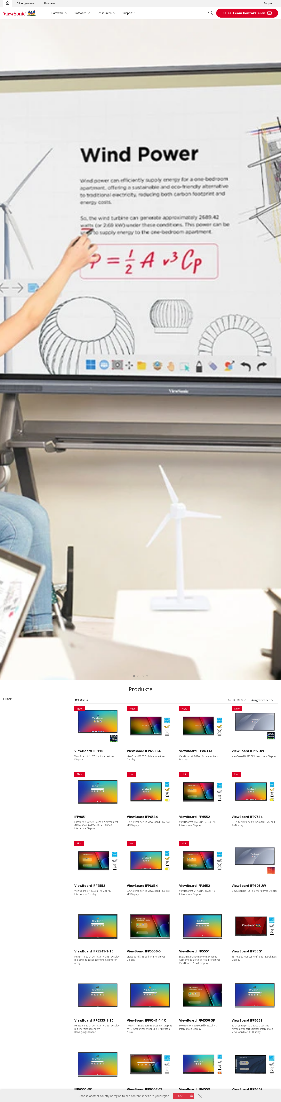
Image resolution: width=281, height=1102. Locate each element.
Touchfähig (16, 1000)
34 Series (21, 737)
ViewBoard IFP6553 (194, 1089)
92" (11, 848)
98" (11, 853)
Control (11, 974)
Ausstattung (15, 926)
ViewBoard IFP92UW (248, 751)
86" (11, 843)
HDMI (13, 931)
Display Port (17, 947)
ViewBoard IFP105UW (249, 885)
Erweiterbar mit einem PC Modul (29, 1005)
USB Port (15, 953)
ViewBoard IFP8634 (142, 885)
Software (80, 13)
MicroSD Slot (17, 958)
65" (11, 832)
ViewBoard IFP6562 (247, 1089)
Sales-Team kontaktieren (244, 13)
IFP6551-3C (83, 1089)
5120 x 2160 (17, 884)
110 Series (21, 780)
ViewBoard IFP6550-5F (197, 1020)
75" (11, 837)
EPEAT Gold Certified (22, 1052)
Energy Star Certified (22, 1041)
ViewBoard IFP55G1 (247, 951)
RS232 (13, 984)
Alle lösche (59, 707)
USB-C (13, 963)
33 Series (21, 732)
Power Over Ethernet (22, 1010)
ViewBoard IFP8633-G (196, 751)
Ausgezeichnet (260, 700)
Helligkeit (13, 895)
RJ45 (12, 979)
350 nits (14, 900)
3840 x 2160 (17, 879)
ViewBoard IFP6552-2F (145, 1089)
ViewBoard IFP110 (88, 751)
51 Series (21, 759)
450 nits (14, 911)
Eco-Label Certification (22, 1037)
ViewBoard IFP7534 (247, 816)
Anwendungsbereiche (21, 722)
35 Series (21, 743)
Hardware (57, 13)
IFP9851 (80, 816)
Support (269, 3)
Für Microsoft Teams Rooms (27, 811)
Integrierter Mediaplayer (24, 1015)
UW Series (21, 790)
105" (12, 858)
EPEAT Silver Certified (22, 1047)
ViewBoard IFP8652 (194, 885)
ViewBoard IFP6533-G (144, 751)
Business (49, 3)
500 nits (14, 916)
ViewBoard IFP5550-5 (144, 951)
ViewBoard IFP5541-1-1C (94, 951)
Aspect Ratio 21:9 (20, 1026)
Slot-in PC (15, 795)
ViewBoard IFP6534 (142, 816)
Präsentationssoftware (23, 801)
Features (12, 995)
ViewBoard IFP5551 (194, 951)
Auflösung (13, 874)
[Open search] (212, 13)
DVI (11, 942)
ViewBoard (11, 712)
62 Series (21, 774)
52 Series (21, 764)
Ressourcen (104, 13)
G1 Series (21, 785)
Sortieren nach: (237, 700)
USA (180, 1096)
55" (11, 827)
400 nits (14, 905)
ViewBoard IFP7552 (89, 885)
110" (12, 864)
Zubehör (14, 806)
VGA (12, 937)
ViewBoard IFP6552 (194, 816)
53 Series (21, 769)
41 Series (21, 748)
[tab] (134, 676)
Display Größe (16, 822)
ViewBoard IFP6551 (247, 1020)
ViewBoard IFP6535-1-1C (94, 1020)
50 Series (21, 753)
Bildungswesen (26, 3)
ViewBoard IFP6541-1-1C (146, 1020)
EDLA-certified (18, 1021)
